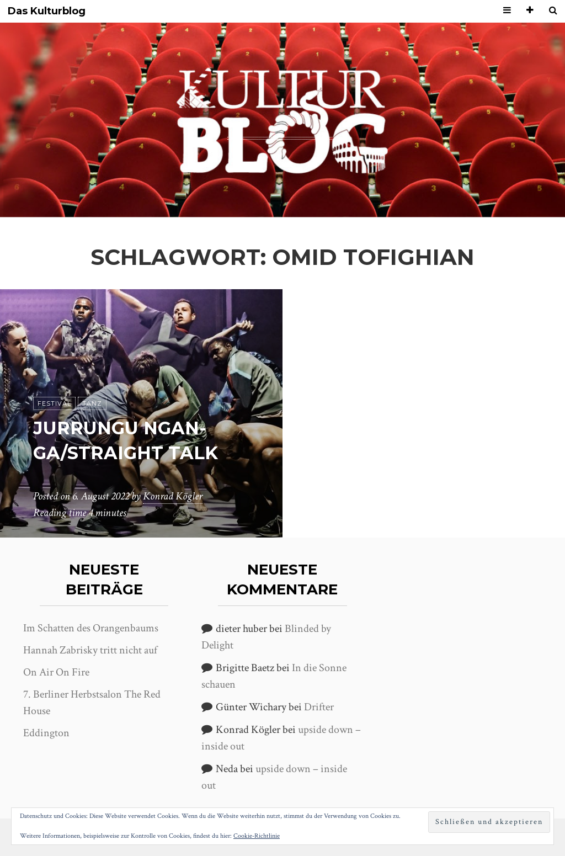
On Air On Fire (56, 672)
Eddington (46, 733)
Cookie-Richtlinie (256, 836)
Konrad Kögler (172, 496)
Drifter (319, 707)
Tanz (92, 403)
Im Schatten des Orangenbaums (90, 628)
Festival (54, 403)
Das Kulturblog (47, 11)
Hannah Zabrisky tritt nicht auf (90, 650)
